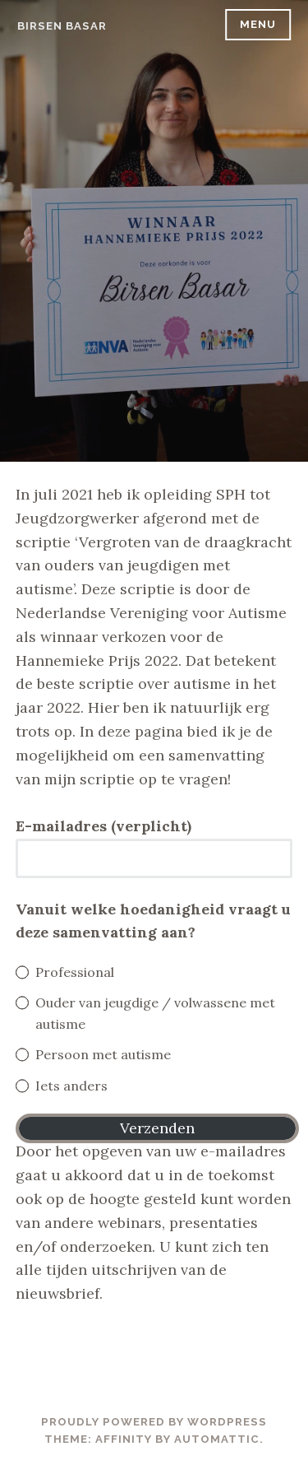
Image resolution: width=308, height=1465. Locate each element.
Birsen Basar (62, 26)
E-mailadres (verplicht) (103, 825)
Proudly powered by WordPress (154, 1422)
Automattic (217, 1439)
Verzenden (157, 1128)
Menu (258, 24)
